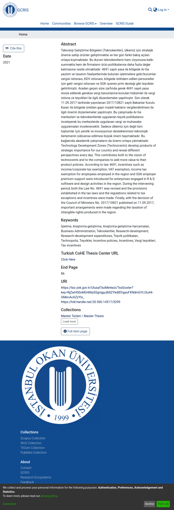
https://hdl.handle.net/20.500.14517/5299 (90, 302)
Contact (26, 468)
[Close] (128, 13)
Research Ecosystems (36, 477)
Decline (149, 503)
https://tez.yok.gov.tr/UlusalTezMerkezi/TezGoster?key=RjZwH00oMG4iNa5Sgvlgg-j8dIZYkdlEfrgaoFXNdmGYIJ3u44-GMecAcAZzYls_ (107, 292)
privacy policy (49, 495)
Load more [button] (69, 321)
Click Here (68, 259)
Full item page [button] (75, 331)
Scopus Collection (33, 438)
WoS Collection (31, 443)
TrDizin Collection (33, 448)
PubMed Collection (34, 452)
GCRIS (25, 472)
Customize (9, 503)
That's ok (163, 503)
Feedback (27, 482)
